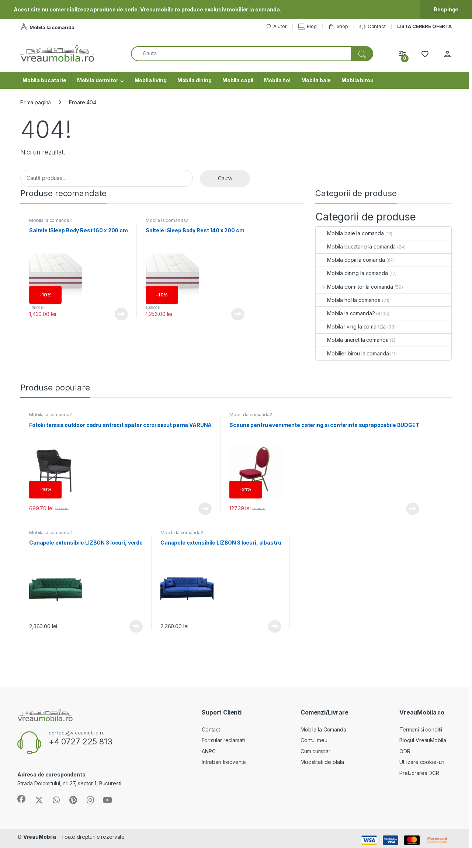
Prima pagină (35, 102)
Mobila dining (194, 80)
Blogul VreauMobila (422, 740)
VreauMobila (39, 837)
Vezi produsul (121, 314)
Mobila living (151, 80)
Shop (338, 26)
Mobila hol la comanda (348, 300)
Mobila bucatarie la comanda (356, 246)
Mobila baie (316, 80)
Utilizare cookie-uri (421, 762)
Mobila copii (237, 80)
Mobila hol (277, 80)
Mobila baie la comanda (350, 233)
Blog (307, 26)
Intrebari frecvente (224, 762)
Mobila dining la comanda (352, 273)
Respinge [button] (446, 9)
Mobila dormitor (97, 80)
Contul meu (314, 740)
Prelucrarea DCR (419, 773)
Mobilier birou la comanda (352, 353)
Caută (225, 178)
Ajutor (276, 26)
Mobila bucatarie (44, 80)
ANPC (208, 751)
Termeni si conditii (420, 729)
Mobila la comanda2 (50, 220)
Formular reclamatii (224, 740)
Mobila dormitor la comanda (354, 287)
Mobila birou (357, 80)
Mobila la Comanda (323, 729)
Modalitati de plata (322, 762)
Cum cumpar (315, 751)
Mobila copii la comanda (350, 260)
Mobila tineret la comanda (352, 340)
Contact (373, 26)
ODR (404, 751)
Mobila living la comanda (351, 326)
